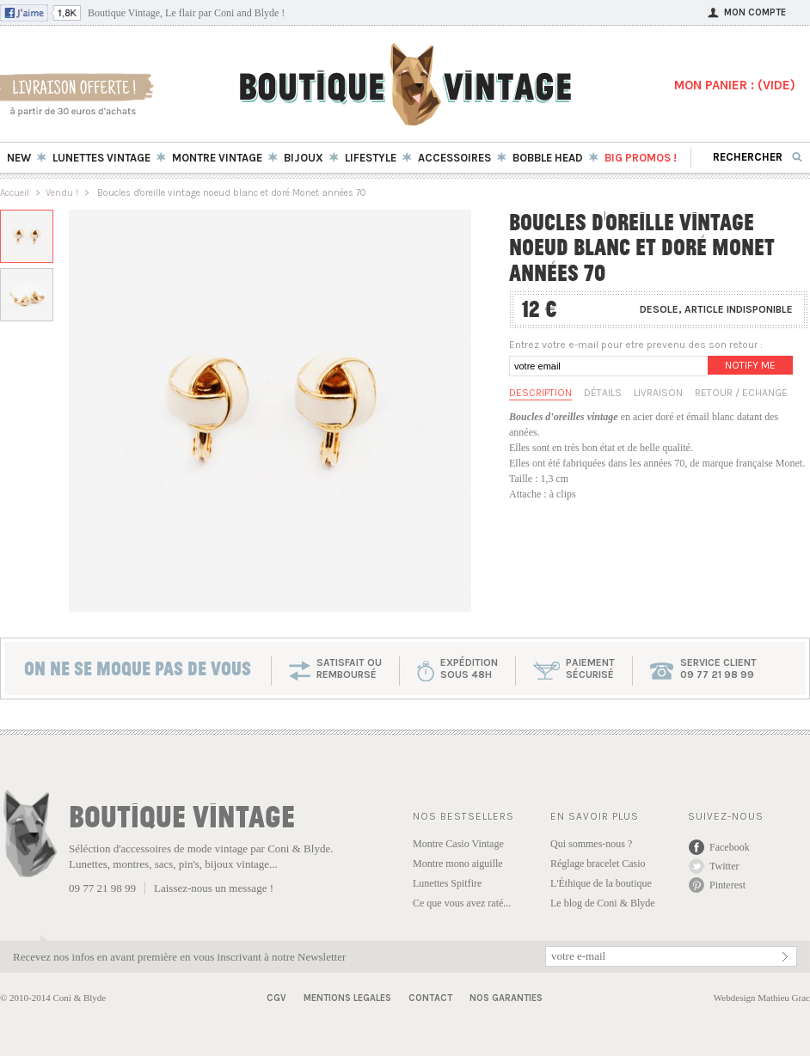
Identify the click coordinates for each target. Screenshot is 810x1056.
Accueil (14, 192)
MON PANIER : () (734, 85)
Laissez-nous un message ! (213, 888)
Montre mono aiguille (458, 864)
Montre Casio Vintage (458, 844)
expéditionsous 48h (469, 668)
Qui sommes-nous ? (591, 844)
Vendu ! (62, 192)
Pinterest (727, 885)
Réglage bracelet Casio (598, 864)
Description (540, 393)
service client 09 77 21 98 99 (718, 668)
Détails (603, 393)
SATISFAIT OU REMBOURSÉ (349, 668)
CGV (276, 998)
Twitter (724, 866)
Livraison (658, 393)
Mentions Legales (347, 998)
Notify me (750, 365)
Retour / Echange (741, 393)
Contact (430, 998)
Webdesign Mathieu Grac (762, 997)
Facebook (729, 847)
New (19, 157)
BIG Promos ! (640, 157)
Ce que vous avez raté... (462, 903)
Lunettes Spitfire (447, 883)
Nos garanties (506, 998)
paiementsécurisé (590, 668)
